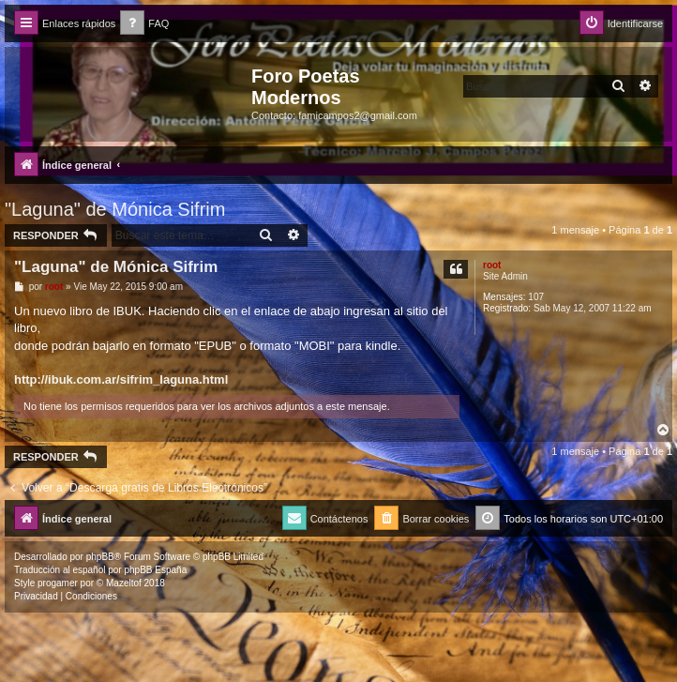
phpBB (100, 557)
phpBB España (155, 570)
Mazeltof (124, 583)
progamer (58, 583)
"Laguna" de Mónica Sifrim (115, 209)
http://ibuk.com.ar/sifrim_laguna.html (121, 379)
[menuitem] (144, 24)
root (492, 265)
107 (536, 297)
